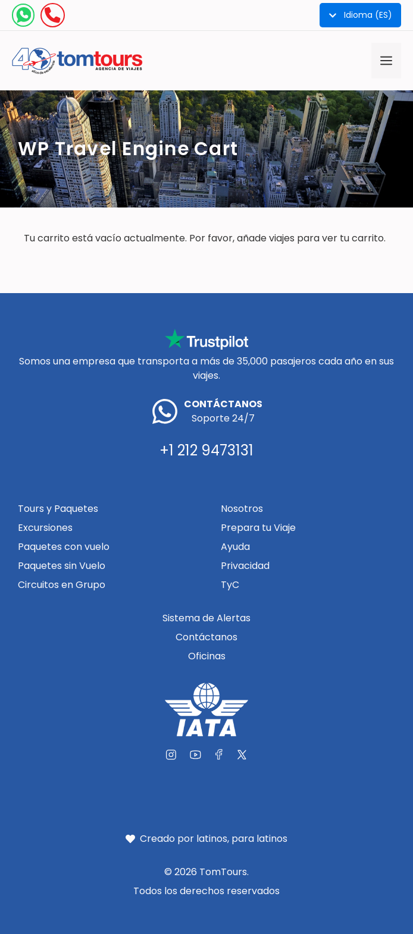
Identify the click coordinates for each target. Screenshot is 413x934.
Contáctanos (206, 637)
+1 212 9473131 (206, 450)
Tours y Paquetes (58, 508)
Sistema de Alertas (206, 618)
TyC (230, 585)
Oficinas (207, 656)
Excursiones (45, 527)
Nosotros (242, 508)
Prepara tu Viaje (258, 527)
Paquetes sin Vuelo (61, 566)
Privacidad (245, 566)
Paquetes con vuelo (63, 547)
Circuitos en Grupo (61, 585)
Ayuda (235, 547)
